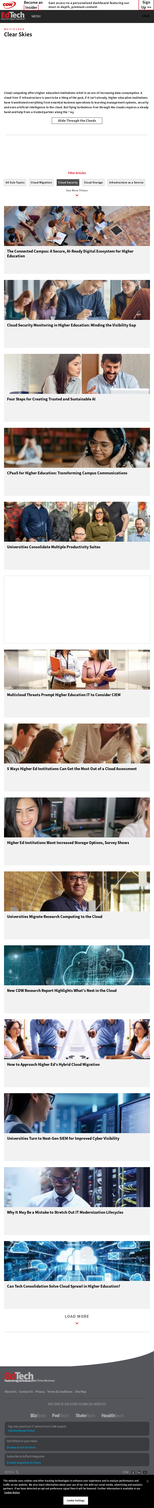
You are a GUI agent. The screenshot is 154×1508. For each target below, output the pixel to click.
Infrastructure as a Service (126, 182)
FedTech (60, 1416)
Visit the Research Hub (21, 1431)
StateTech (85, 1416)
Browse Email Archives (21, 1448)
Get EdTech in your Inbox (22, 1442)
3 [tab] (83, 113)
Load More (77, 1321)
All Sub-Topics (15, 182)
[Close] (147, 1481)
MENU (36, 16)
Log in (145, 16)
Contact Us (26, 1392)
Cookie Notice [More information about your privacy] (12, 1492)
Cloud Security (68, 182)
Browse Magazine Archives (24, 1463)
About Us (11, 1392)
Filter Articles (77, 173)
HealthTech (113, 1416)
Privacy (40, 1392)
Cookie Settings (76, 1500)
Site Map (80, 1392)
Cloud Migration (41, 182)
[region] (77, 1491)
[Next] (145, 65)
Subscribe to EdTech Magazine (25, 1457)
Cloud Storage (93, 182)
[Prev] (8, 65)
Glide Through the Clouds (77, 120)
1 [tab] (69, 113)
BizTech (38, 1416)
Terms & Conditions (60, 1392)
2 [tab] (76, 113)
